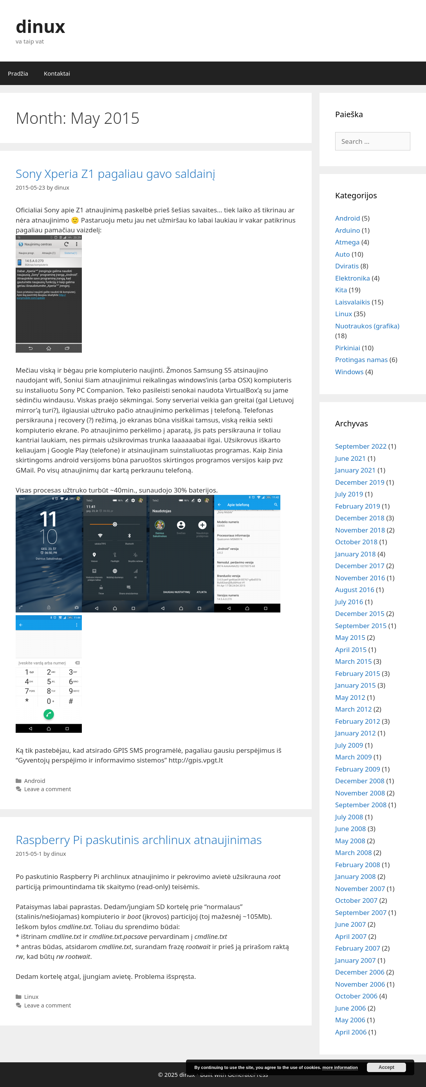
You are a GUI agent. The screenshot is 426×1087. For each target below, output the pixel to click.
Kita (341, 289)
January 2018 (355, 553)
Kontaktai (57, 73)
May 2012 (350, 697)
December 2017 (359, 565)
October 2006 (356, 995)
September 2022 (360, 446)
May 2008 (350, 840)
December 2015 (359, 613)
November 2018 (360, 529)
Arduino (347, 230)
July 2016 (349, 601)
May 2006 (350, 1019)
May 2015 (350, 637)
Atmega (347, 241)
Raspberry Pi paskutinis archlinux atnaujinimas (139, 840)
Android (34, 780)
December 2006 (359, 971)
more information (339, 1067)
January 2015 (355, 685)
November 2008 (360, 792)
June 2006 (350, 1008)
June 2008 (350, 828)
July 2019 (349, 493)
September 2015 (360, 625)
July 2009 (349, 745)
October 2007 (356, 900)
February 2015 (357, 673)
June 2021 (350, 458)
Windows (349, 371)
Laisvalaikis (352, 301)
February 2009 (357, 769)
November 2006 (360, 984)
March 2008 (353, 852)
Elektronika (352, 278)
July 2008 (349, 816)
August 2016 (354, 589)
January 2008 (355, 876)
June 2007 (350, 924)
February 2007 (357, 948)
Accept (386, 1067)
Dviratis (347, 265)
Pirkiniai (347, 347)
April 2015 (350, 649)
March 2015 (353, 661)
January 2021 (355, 470)
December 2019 (359, 482)
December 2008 (359, 780)
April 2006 (350, 1031)
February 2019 (357, 506)
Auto (342, 254)
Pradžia (18, 73)
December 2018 (359, 517)
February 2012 (357, 721)
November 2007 (360, 888)
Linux (31, 996)
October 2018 (356, 541)
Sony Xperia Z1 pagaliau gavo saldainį (115, 173)
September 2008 (360, 804)
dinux (40, 26)
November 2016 (360, 577)
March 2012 (353, 709)
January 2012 (355, 732)
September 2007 (360, 912)
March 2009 (353, 756)
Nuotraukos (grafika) (367, 325)
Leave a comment (47, 789)
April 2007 (350, 936)
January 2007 (355, 960)
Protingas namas (361, 359)
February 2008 (357, 864)
